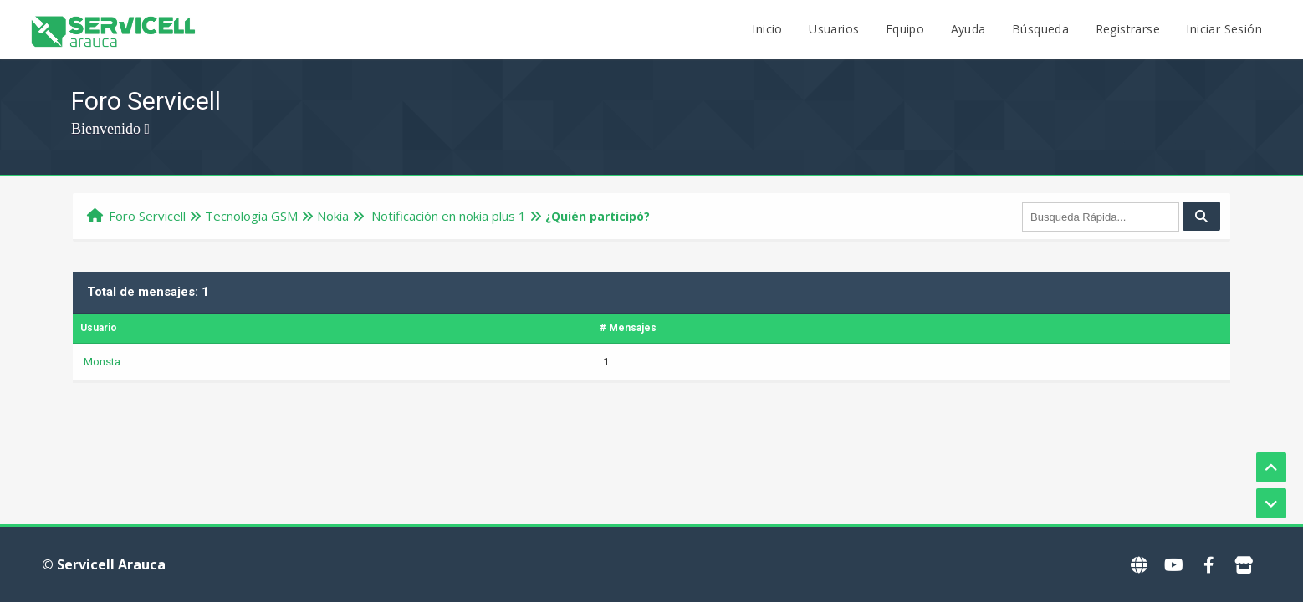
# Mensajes (628, 328)
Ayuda (968, 29)
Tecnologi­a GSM (251, 215)
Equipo (905, 29)
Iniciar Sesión (1224, 29)
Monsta (102, 361)
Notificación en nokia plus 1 (447, 215)
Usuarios (834, 29)
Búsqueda (1040, 29)
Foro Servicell (147, 215)
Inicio (767, 29)
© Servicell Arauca (104, 564)
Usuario (98, 328)
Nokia (333, 215)
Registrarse (1128, 29)
